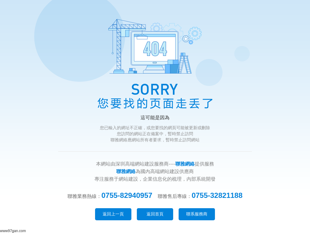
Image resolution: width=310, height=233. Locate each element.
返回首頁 (155, 214)
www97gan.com (13, 231)
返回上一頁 (113, 214)
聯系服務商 (196, 214)
